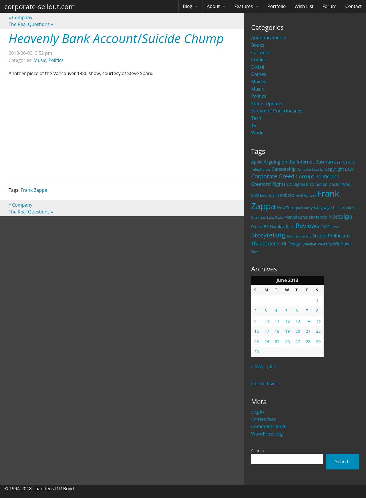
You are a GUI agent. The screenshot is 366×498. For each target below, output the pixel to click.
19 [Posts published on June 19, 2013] (287, 331)
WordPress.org (267, 434)
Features (243, 6)
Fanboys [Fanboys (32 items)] (286, 195)
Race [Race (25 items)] (290, 226)
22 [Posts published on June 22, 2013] (318, 331)
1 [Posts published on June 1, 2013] (317, 300)
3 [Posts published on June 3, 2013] (265, 310)
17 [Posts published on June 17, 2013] (266, 331)
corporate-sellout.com (39, 6)
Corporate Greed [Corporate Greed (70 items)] (272, 176)
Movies (258, 81)
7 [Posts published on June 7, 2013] (307, 310)
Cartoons (260, 52)
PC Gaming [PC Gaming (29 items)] (274, 226)
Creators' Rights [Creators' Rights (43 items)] (268, 184)
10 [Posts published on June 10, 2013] (266, 321)
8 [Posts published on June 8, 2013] (317, 310)
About (213, 6)
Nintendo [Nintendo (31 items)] (318, 217)
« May (257, 366)
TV (253, 125)
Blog (187, 6)
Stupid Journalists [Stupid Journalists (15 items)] (298, 236)
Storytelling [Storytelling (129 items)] (268, 235)
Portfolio (276, 6)
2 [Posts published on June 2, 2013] (255, 310)
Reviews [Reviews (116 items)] (307, 225)
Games (258, 74)
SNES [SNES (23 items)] (325, 226)
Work (256, 133)
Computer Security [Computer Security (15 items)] (310, 170)
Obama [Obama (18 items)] (256, 226)
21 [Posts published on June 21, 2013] (308, 331)
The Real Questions (31, 24)
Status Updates (267, 103)
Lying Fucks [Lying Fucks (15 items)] (275, 217)
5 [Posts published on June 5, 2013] (286, 310)
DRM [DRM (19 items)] (255, 195)
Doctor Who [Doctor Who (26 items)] (339, 184)
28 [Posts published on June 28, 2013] (308, 341)
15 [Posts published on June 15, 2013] (318, 321)
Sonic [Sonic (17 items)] (335, 227)
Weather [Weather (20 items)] (310, 244)
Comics (258, 60)
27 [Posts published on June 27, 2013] (297, 341)
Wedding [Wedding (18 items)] (324, 244)
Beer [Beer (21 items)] (338, 162)
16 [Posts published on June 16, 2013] (256, 331)
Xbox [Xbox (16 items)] (254, 251)
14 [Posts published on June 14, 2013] (308, 321)
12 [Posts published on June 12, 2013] (287, 321)
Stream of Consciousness (278, 111)
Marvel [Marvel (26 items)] (291, 217)
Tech (256, 118)
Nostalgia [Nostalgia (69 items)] (340, 216)
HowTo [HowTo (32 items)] (284, 207)
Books (257, 45)
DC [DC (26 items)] (289, 184)
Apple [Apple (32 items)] (256, 162)
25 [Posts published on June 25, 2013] (277, 341)
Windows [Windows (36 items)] (342, 244)
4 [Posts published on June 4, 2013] (276, 310)
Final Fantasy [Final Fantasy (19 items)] (305, 195)
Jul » (271, 366)
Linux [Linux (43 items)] (339, 207)
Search (257, 450)
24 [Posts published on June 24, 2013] (266, 341)
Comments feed (268, 426)
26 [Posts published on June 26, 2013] (287, 341)
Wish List (304, 6)
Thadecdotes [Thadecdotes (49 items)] (266, 243)
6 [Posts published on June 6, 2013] (296, 310)
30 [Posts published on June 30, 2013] (256, 351)
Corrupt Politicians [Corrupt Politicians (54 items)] (317, 176)
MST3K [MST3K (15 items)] (303, 217)
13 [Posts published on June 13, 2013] (297, 321)
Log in (257, 412)
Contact (353, 6)
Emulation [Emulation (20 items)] (268, 195)
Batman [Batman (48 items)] (324, 161)
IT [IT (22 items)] (293, 207)
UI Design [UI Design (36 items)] (291, 244)
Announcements (268, 38)
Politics (258, 96)
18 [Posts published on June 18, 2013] (277, 331)
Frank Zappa (34, 190)
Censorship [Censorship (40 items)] (284, 169)
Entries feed (264, 419)
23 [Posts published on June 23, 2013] (256, 341)
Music (257, 89)
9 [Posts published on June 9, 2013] (255, 321)
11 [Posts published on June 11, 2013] (277, 321)
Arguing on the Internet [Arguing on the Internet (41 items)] (289, 162)
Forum (329, 6)
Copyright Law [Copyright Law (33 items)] (339, 169)
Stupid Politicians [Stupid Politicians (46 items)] (331, 235)
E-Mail (257, 67)
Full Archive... (265, 383)
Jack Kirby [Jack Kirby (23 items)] (304, 207)
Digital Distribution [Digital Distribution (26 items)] (310, 184)
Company (20, 17)
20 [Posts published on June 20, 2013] (297, 331)
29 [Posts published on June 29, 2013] (318, 341)
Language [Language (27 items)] (323, 207)
